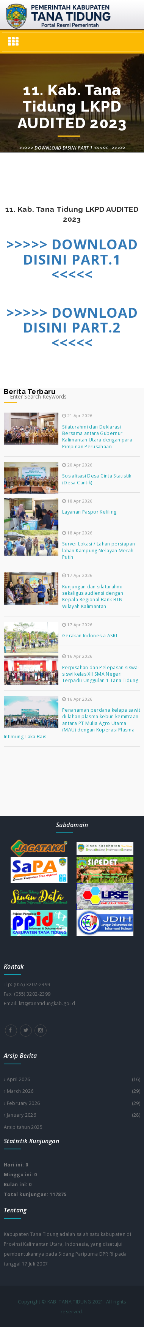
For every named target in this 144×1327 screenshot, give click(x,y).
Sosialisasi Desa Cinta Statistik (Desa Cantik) (96, 479)
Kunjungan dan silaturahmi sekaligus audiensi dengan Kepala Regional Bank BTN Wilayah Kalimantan (92, 596)
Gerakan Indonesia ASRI (89, 635)
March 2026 (72, 1091)
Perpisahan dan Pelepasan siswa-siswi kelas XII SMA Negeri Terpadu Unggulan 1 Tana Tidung (100, 674)
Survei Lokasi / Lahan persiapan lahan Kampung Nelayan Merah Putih (98, 550)
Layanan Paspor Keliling (89, 512)
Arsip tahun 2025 (23, 1127)
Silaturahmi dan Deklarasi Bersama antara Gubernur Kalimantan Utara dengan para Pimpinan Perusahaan (97, 437)
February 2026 (72, 1103)
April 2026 (72, 1079)
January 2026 (72, 1115)
